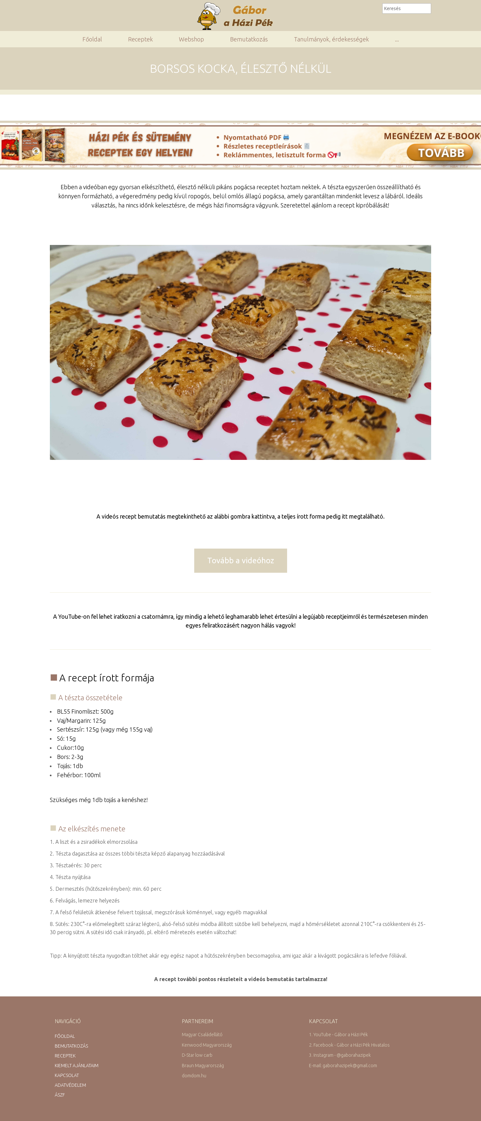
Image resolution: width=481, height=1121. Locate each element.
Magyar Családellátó (202, 1034)
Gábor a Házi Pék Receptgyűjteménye (238, 16)
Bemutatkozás (249, 39)
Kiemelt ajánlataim (76, 1065)
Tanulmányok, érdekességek (331, 39)
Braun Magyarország (203, 1065)
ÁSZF (60, 1095)
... (397, 39)
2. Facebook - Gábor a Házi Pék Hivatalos (349, 1045)
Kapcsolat (67, 1075)
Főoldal (92, 39)
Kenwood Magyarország (207, 1045)
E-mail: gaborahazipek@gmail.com (343, 1065)
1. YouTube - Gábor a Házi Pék (338, 1034)
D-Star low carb (197, 1055)
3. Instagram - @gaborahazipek (340, 1055)
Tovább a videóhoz (240, 560)
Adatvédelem (70, 1085)
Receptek (140, 39)
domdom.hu (194, 1075)
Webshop (191, 39)
